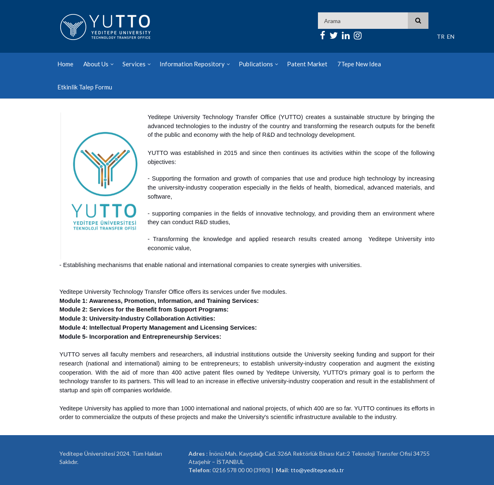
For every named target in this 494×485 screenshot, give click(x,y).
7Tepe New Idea (359, 64)
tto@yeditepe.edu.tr (317, 469)
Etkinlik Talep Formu (84, 87)
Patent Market (307, 64)
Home (65, 64)
